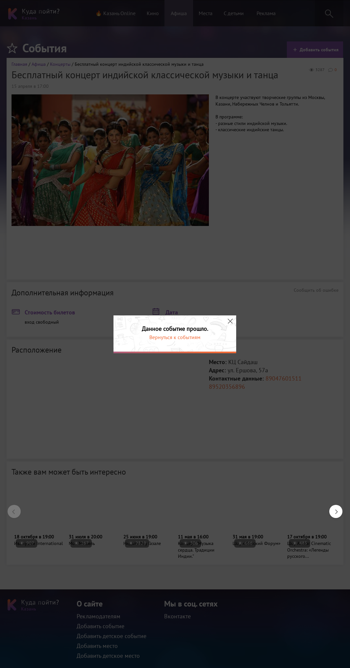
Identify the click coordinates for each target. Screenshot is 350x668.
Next (332, 508)
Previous (11, 508)
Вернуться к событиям (174, 337)
